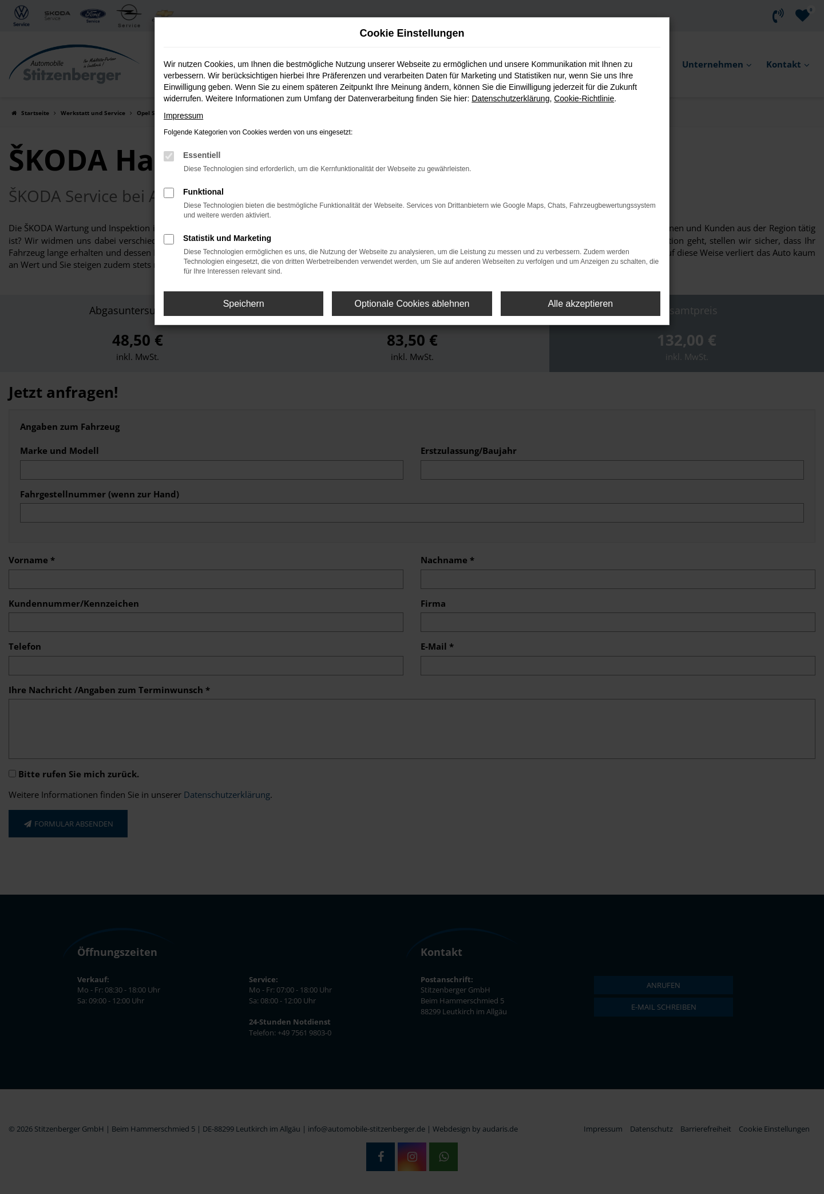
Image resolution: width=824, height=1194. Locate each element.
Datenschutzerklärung (510, 98)
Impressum (183, 115)
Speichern (243, 304)
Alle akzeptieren (580, 304)
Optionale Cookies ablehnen (411, 304)
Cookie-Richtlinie (584, 98)
